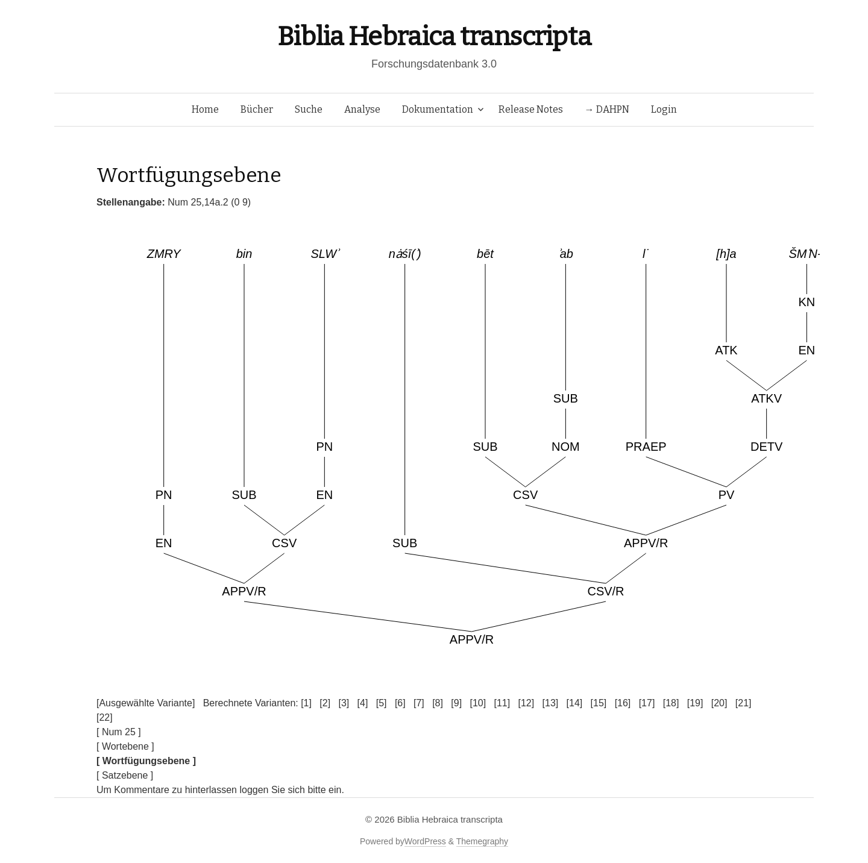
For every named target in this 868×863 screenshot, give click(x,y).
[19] (695, 703)
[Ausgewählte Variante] (145, 703)
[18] (671, 703)
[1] (306, 703)
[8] (437, 703)
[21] (743, 703)
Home (205, 109)
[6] (400, 703)
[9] (456, 703)
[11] (502, 703)
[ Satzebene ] (124, 775)
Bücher (257, 109)
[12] (526, 703)
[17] (647, 703)
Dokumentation (437, 109)
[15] (599, 703)
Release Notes (530, 109)
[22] (104, 717)
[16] (623, 703)
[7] (419, 703)
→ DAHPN (607, 109)
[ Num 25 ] (118, 732)
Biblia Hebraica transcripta (434, 36)
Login (664, 109)
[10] (478, 703)
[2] (324, 703)
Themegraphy (482, 841)
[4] (362, 703)
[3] (343, 703)
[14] (575, 703)
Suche (308, 109)
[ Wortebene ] (125, 746)
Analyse (362, 109)
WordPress (425, 841)
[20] (719, 703)
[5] (381, 703)
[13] (550, 703)
